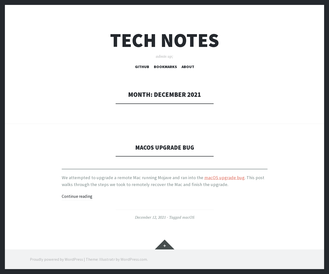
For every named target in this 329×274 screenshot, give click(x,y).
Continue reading (78, 196)
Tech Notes (164, 40)
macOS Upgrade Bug (164, 147)
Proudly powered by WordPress (56, 259)
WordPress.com (134, 259)
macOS (188, 217)
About (188, 66)
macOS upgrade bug (224, 177)
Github (142, 66)
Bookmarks (165, 66)
